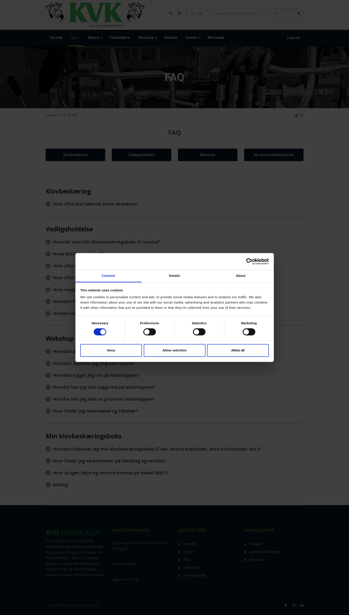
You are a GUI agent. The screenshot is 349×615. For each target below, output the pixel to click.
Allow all (238, 350)
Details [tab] (174, 275)
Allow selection (174, 350)
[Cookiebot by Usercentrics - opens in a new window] (249, 261)
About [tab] (241, 275)
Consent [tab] (108, 275)
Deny (111, 350)
